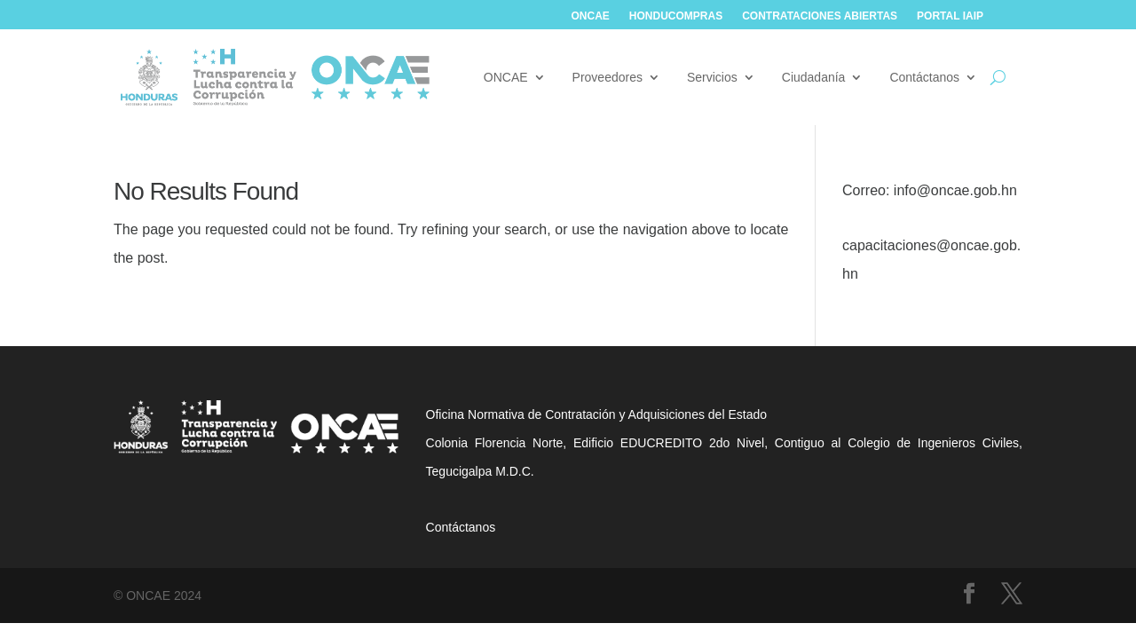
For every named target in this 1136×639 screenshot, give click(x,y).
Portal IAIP (950, 16)
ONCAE (591, 16)
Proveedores (607, 77)
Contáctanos (924, 77)
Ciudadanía (814, 77)
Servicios (712, 77)
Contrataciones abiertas (819, 16)
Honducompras (675, 16)
